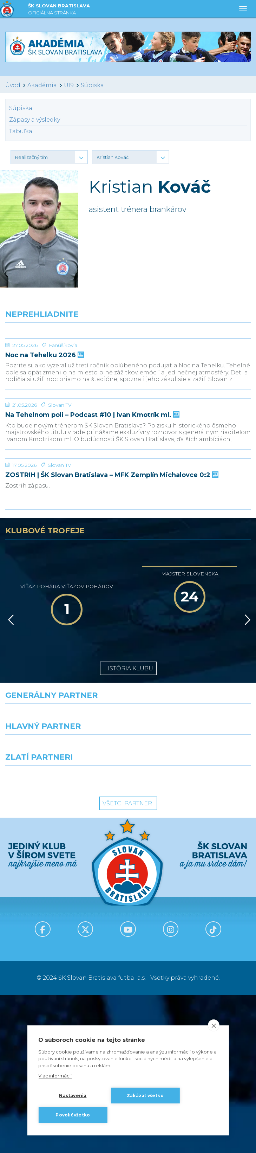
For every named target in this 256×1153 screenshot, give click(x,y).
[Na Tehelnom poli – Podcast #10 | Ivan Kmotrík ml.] (128, 477)
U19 (69, 85)
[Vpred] (246, 778)
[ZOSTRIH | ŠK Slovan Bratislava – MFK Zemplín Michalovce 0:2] (128, 590)
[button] (49, 157)
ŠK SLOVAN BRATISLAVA (59, 10)
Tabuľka (20, 131)
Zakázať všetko (145, 1095)
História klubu (128, 826)
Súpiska (92, 85)
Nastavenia (72, 1095)
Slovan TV (60, 510)
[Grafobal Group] (192, 936)
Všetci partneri (128, 961)
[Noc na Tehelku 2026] (128, 365)
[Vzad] (9, 778)
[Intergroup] (64, 936)
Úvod (12, 85)
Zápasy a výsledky (34, 119)
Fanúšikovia (63, 398)
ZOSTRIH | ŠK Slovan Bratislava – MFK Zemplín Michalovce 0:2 (111, 633)
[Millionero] (192, 905)
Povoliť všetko (72, 1114)
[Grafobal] (64, 905)
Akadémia (42, 85)
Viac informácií (55, 1075)
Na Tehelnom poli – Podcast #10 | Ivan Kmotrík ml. (91, 520)
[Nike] (128, 874)
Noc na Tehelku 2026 (44, 408)
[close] (213, 1025)
